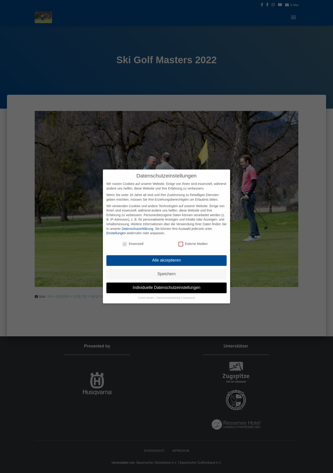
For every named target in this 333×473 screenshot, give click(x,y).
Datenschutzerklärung (137, 223)
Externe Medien (193, 238)
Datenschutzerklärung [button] (169, 292)
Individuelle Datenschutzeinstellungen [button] (166, 282)
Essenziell (132, 238)
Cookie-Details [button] (146, 292)
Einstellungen (116, 228)
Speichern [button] (166, 268)
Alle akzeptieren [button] (166, 255)
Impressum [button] (189, 292)
